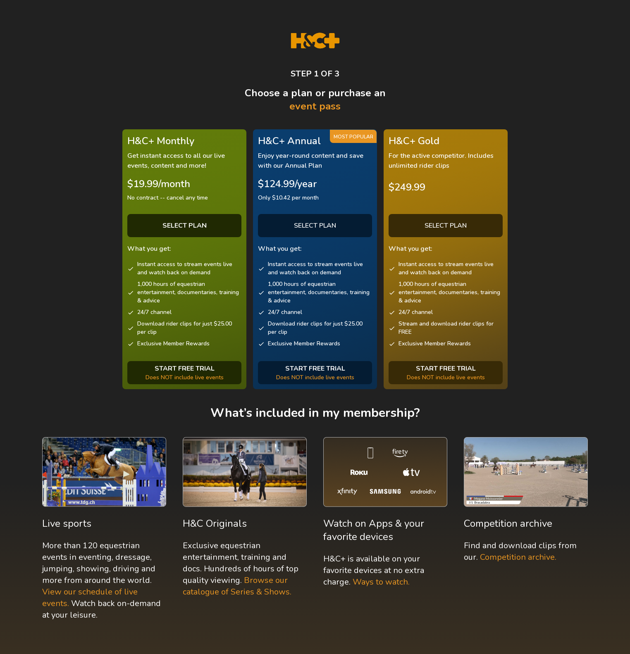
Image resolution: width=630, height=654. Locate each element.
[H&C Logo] (315, 40)
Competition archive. (518, 557)
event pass (315, 106)
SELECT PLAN (315, 225)
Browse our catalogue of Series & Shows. (237, 586)
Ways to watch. (381, 581)
